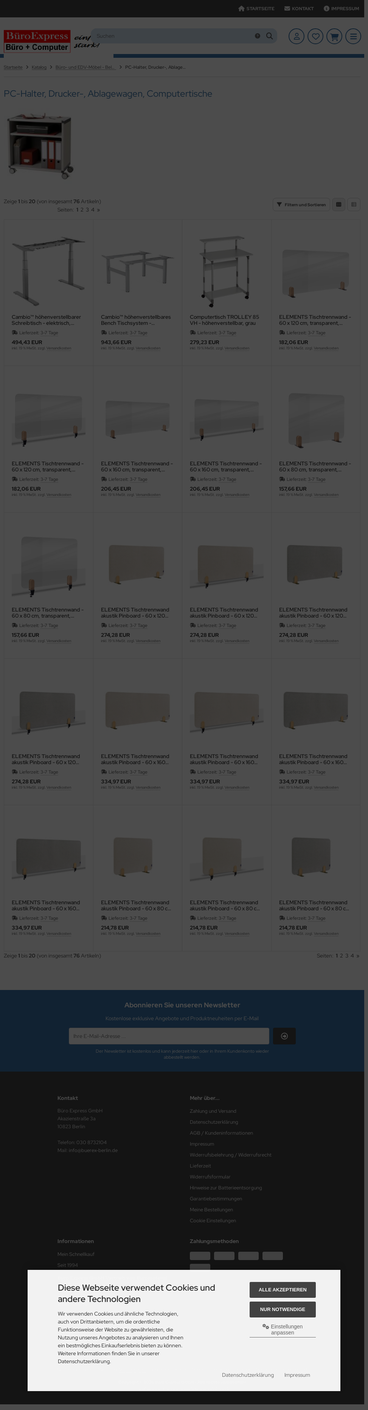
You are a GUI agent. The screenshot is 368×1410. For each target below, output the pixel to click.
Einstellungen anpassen (282, 1330)
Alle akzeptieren (283, 1290)
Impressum (297, 1374)
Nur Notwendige (282, 1309)
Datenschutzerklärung (248, 1374)
